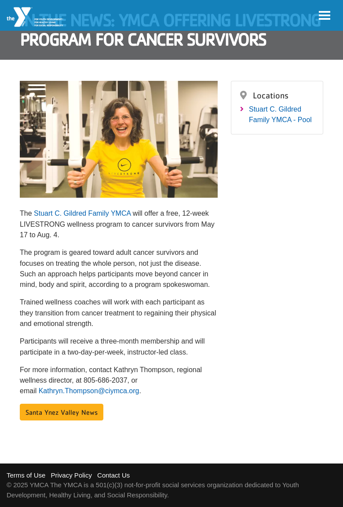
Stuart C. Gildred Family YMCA (82, 213)
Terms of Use (26, 475)
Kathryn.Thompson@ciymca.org (89, 391)
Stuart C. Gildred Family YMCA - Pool (280, 114)
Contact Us (113, 475)
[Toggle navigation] (324, 15)
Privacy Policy (71, 475)
